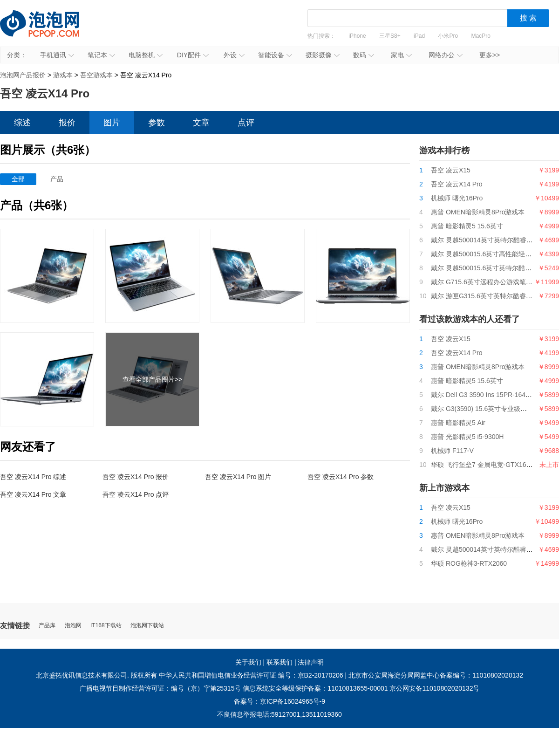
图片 (111, 122)
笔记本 (101, 55)
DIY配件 (193, 55)
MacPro (481, 36)
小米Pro (448, 36)
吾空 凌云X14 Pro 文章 (33, 494)
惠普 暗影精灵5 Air (458, 422)
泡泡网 (73, 626)
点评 (246, 122)
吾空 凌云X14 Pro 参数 (340, 476)
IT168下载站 (106, 626)
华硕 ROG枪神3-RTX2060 (469, 563)
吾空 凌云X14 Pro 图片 (238, 476)
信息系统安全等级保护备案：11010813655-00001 (315, 688)
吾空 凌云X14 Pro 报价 (135, 476)
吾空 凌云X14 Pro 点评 (135, 494)
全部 (18, 179)
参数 (156, 122)
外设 (234, 55)
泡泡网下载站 (147, 626)
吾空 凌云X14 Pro (456, 184)
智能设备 (275, 55)
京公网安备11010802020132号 (434, 688)
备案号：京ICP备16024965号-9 (279, 701)
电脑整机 (146, 55)
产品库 (47, 626)
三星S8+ (390, 36)
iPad (419, 36)
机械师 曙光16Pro (457, 198)
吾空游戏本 (96, 75)
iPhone (357, 36)
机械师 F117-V (452, 450)
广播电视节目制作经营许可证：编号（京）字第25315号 (160, 688)
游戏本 (63, 75)
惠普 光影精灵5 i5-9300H (467, 436)
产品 (56, 179)
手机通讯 (57, 55)
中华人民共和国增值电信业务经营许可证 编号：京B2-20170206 (251, 675)
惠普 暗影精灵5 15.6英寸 (467, 226)
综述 (22, 122)
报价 (67, 122)
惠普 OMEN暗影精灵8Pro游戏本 (478, 212)
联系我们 (279, 662)
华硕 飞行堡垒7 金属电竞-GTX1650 (482, 464)
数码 (363, 55)
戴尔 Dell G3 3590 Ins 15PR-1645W (483, 394)
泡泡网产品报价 (49, 30)
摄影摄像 (323, 55)
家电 (401, 55)
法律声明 (311, 662)
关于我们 (248, 662)
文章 (201, 122)
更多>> (489, 55)
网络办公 (446, 55)
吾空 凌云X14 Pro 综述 (33, 476)
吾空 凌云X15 (450, 170)
